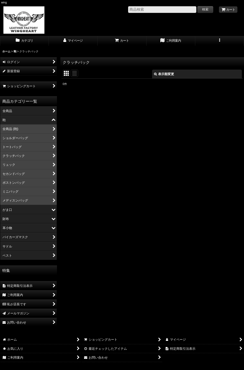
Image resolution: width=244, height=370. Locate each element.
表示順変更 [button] (164, 74)
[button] (219, 41)
